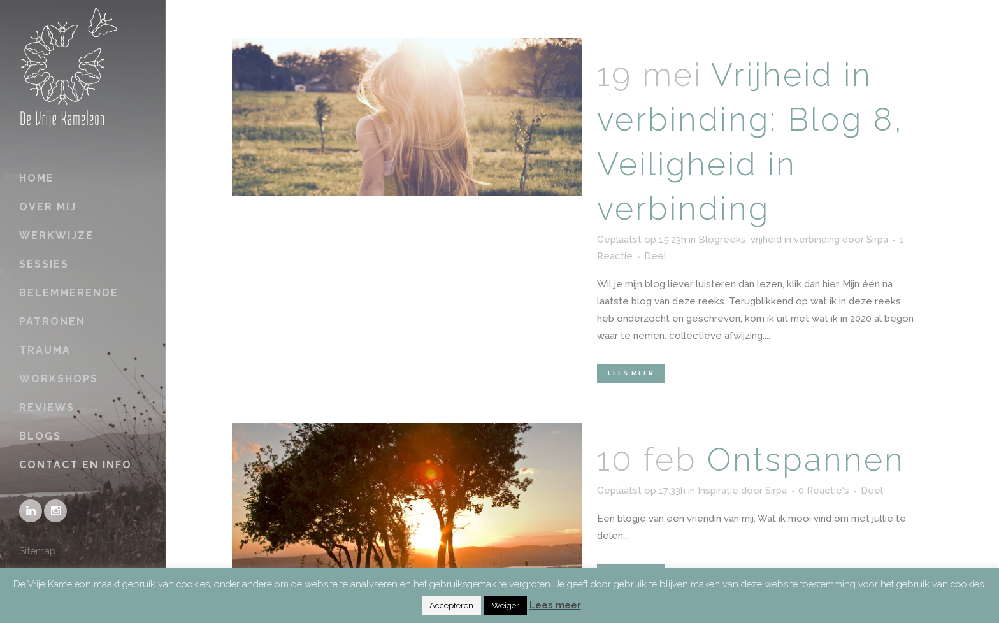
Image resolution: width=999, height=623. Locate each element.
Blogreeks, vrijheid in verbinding (769, 239)
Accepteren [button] (451, 605)
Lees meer (631, 372)
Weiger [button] (505, 605)
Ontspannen (806, 459)
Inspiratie (718, 490)
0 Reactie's (823, 490)
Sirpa (877, 239)
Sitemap (37, 551)
